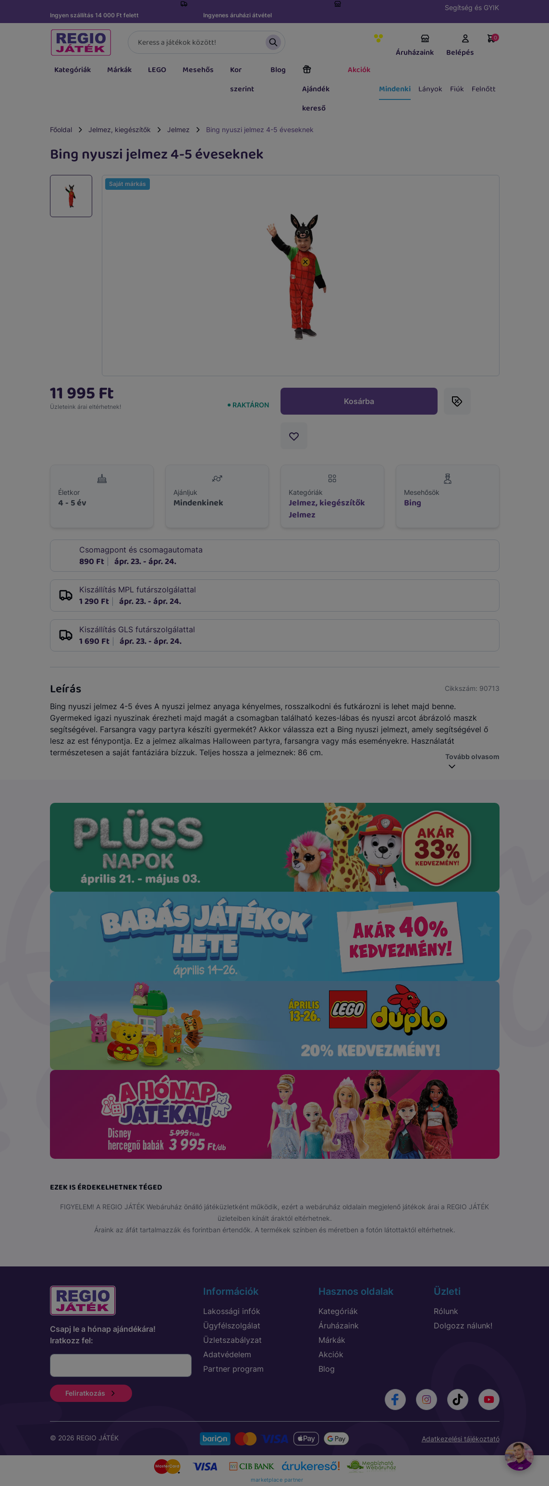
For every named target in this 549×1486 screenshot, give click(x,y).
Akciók (359, 70)
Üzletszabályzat (232, 1340)
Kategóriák (72, 70)
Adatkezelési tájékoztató (461, 1439)
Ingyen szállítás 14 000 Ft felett (94, 15)
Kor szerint (242, 79)
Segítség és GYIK (472, 7)
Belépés (460, 46)
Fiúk (457, 89)
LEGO (157, 70)
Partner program (233, 1369)
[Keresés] (206, 42)
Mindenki (395, 89)
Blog (278, 70)
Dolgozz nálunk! (463, 1325)
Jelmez (178, 129)
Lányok (430, 89)
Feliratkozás (91, 1393)
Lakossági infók (231, 1311)
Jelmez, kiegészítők (119, 129)
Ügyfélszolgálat (231, 1325)
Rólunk (446, 1311)
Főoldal (61, 129)
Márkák (119, 70)
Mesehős (198, 70)
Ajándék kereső (315, 89)
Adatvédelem (227, 1354)
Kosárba (359, 401)
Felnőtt (484, 89)
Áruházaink (415, 46)
